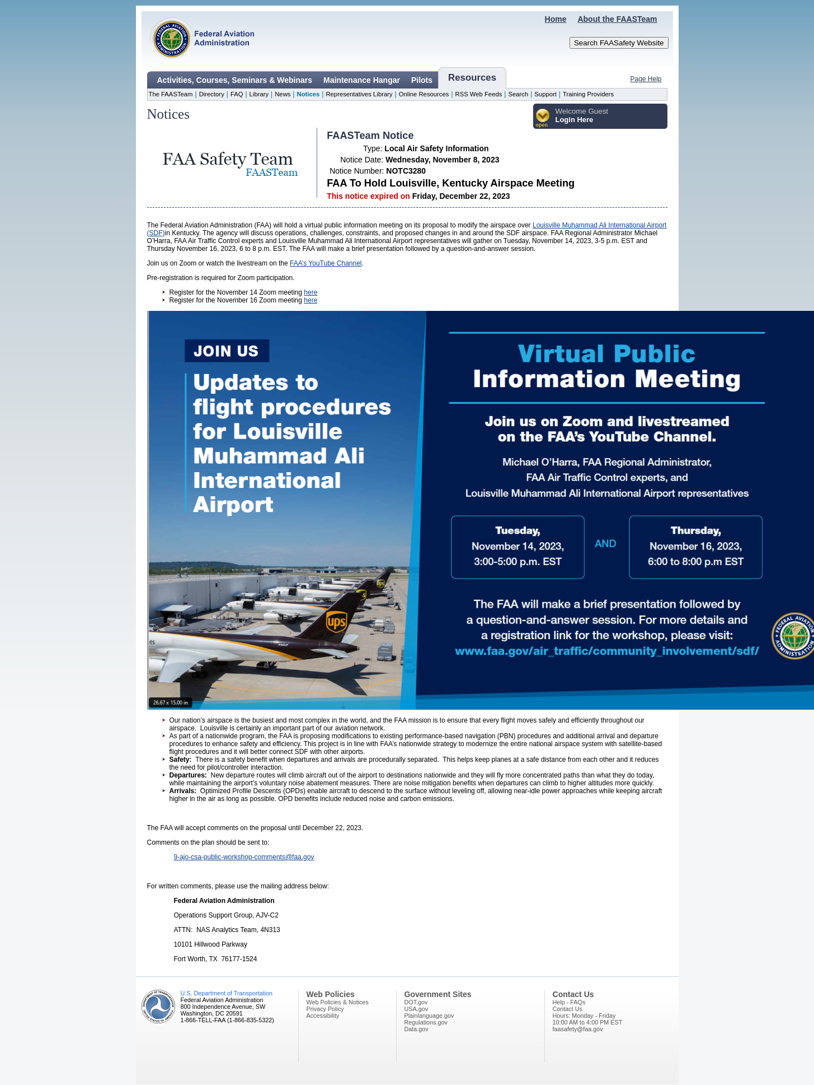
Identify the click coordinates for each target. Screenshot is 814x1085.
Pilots (421, 80)
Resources (472, 77)
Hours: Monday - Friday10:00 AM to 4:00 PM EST (588, 1019)
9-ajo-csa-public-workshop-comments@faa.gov (244, 857)
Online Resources (424, 94)
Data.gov (416, 1029)
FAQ (236, 94)
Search (518, 94)
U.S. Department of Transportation (226, 993)
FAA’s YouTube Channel (326, 263)
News (282, 94)
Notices (308, 94)
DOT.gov (416, 1002)
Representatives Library (359, 94)
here (310, 292)
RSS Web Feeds (478, 94)
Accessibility (323, 1015)
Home (556, 19)
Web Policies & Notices (338, 1002)
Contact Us (567, 1008)
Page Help (645, 79)
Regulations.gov (426, 1022)
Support (545, 94)
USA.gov (416, 1008)
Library (259, 94)
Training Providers (588, 94)
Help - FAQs (569, 1002)
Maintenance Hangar (361, 80)
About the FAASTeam (617, 19)
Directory (211, 94)
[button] (542, 118)
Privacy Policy (325, 1008)
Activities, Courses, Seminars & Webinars (235, 80)
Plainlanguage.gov (429, 1015)
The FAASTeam (171, 94)
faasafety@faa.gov (578, 1029)
